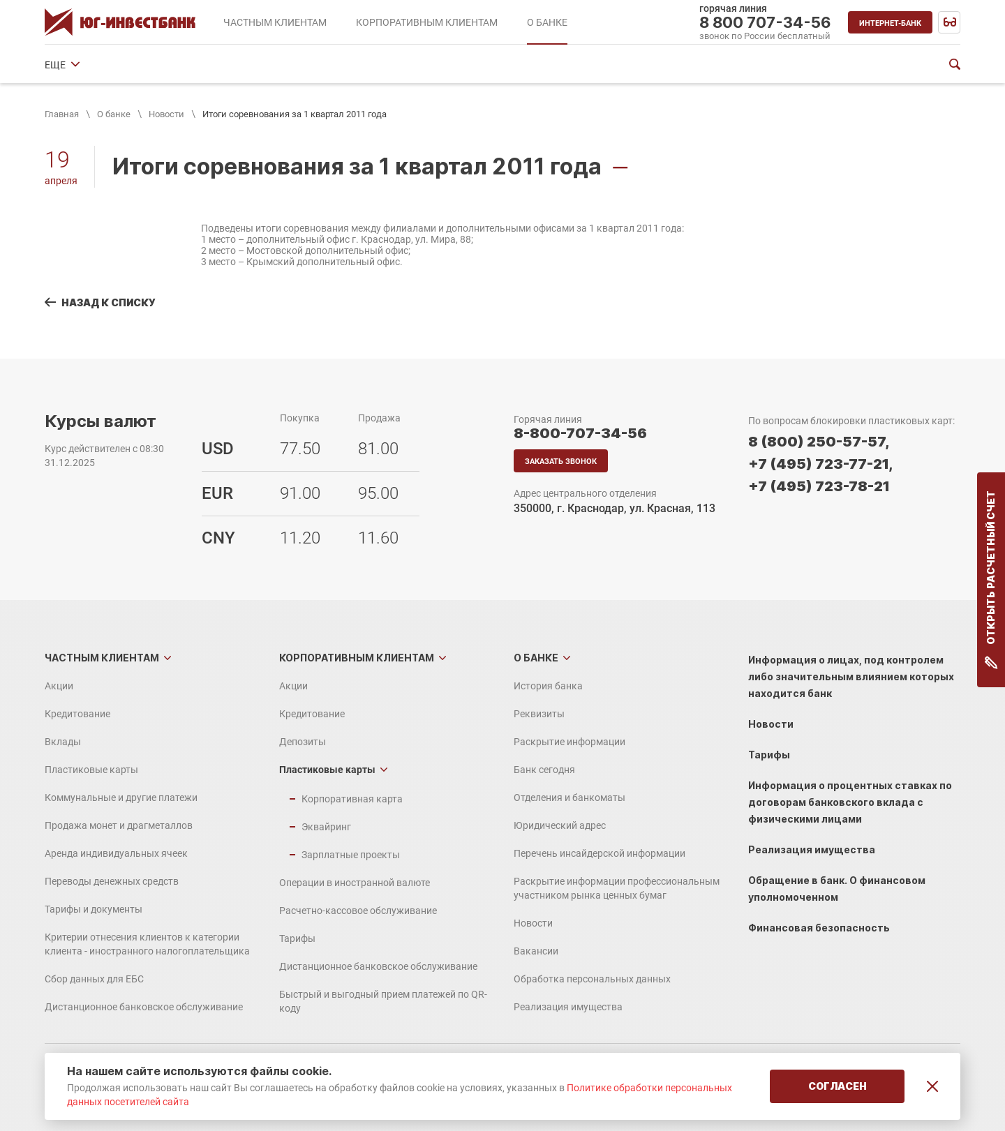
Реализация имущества (568, 1006)
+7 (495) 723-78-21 (819, 486)
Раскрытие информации (259, 64)
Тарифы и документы (93, 909)
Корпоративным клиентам (356, 658)
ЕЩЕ (802, 64)
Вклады (63, 741)
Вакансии (536, 951)
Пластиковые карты (91, 769)
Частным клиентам (102, 658)
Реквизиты (158, 64)
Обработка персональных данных (592, 978)
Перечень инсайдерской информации (599, 853)
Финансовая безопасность (819, 928)
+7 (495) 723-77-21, (820, 464)
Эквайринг (326, 826)
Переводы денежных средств (112, 881)
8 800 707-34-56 (765, 22)
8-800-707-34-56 (580, 433)
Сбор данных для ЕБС (94, 978)
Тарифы (297, 938)
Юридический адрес (593, 64)
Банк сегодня (365, 64)
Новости (166, 114)
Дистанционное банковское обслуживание (144, 1006)
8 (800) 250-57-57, (818, 441)
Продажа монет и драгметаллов (119, 825)
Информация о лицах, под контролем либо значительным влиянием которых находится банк (851, 676)
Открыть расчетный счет (991, 579)
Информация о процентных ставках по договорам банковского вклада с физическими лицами (850, 802)
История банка (79, 64)
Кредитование (77, 713)
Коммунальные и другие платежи (121, 797)
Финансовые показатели (716, 64)
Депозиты (302, 741)
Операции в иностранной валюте (354, 882)
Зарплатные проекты (351, 854)
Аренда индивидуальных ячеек (116, 853)
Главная (62, 114)
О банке (114, 114)
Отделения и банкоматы (472, 64)
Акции (59, 685)
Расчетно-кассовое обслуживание (358, 910)
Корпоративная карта (352, 798)
